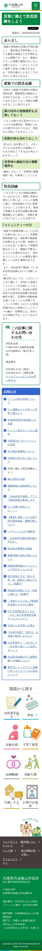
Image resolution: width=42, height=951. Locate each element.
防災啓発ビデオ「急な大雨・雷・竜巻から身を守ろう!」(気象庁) (22, 580)
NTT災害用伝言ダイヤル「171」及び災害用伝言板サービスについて (22, 615)
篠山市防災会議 (16, 479)
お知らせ (10, 391)
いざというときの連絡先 (21, 531)
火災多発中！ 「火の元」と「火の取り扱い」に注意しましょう (23, 646)
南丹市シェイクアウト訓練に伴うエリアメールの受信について (23, 671)
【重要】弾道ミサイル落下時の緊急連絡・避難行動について (22, 521)
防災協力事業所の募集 (20, 548)
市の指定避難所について (21, 451)
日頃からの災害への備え (21, 625)
